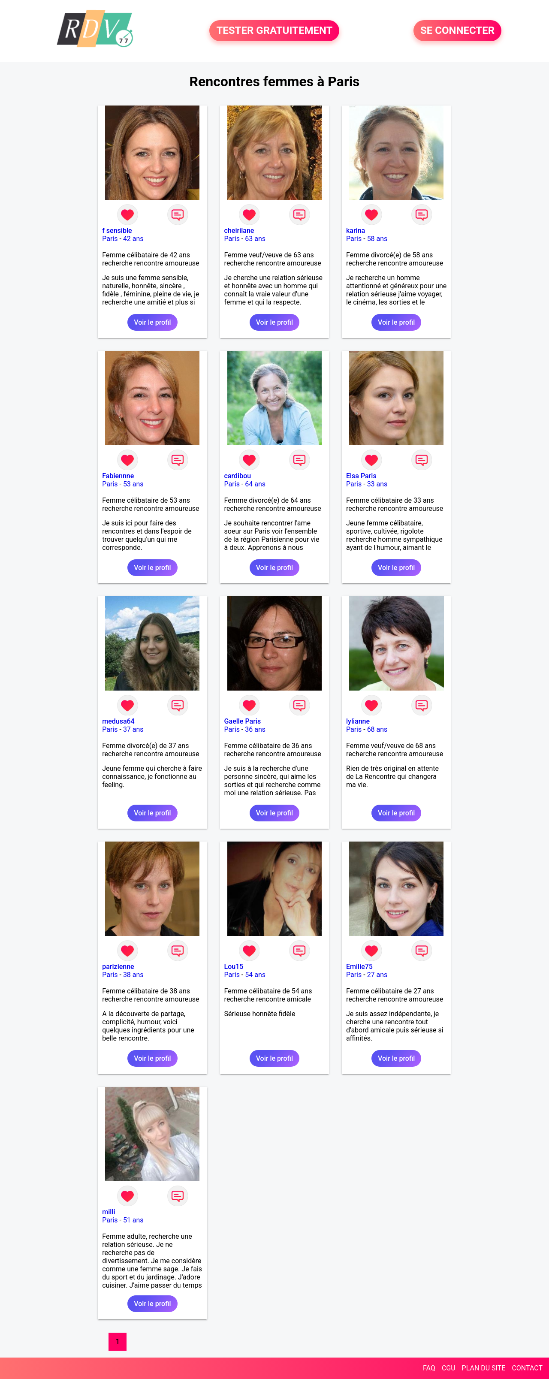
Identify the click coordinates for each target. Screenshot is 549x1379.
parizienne (118, 967)
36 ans (255, 729)
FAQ (429, 1368)
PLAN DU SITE (484, 1368)
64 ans (255, 484)
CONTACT (527, 1368)
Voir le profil (152, 322)
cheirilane (239, 230)
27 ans (377, 975)
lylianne (358, 721)
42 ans (133, 239)
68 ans (377, 729)
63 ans (255, 239)
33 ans (377, 484)
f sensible (117, 230)
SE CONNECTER (457, 31)
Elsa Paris (361, 476)
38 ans (133, 975)
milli (108, 1212)
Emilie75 (359, 967)
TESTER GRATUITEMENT (274, 31)
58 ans (377, 239)
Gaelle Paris (242, 721)
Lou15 (234, 967)
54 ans (255, 975)
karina (355, 230)
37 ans (133, 729)
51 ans (133, 1220)
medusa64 (118, 721)
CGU (448, 1368)
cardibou (237, 476)
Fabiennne (118, 476)
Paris (110, 239)
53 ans (133, 484)
